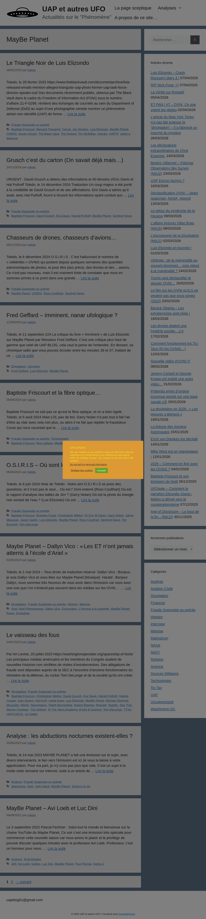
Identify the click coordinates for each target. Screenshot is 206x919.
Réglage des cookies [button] (82, 470)
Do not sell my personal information (88, 464)
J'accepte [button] (101, 470)
